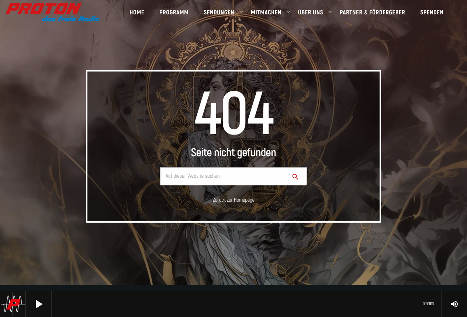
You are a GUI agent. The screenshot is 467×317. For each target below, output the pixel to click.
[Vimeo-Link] (53, 12)
